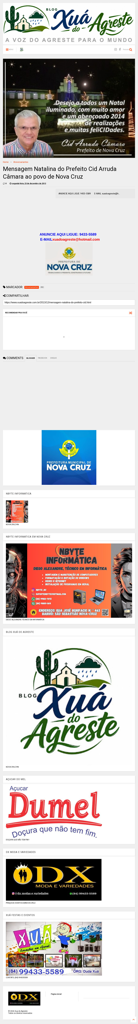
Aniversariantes (20, 162)
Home (6, 162)
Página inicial (56, 994)
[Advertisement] (28, 209)
